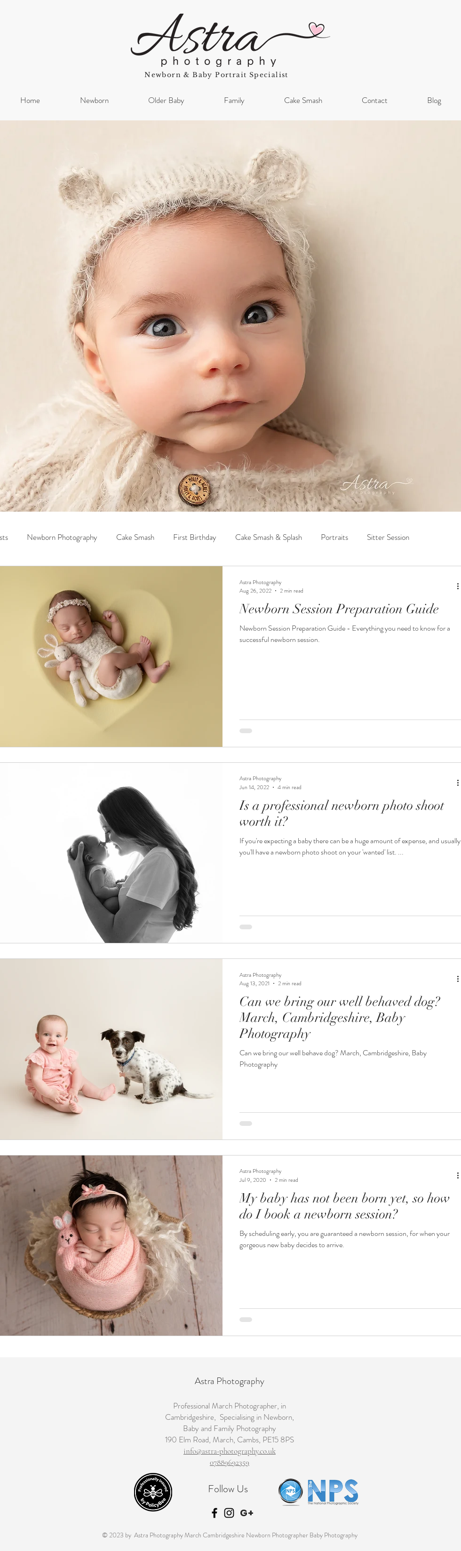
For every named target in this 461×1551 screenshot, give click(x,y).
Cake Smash (135, 537)
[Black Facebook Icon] (214, 1512)
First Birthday (194, 537)
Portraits (334, 537)
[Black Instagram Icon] (229, 1512)
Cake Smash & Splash (268, 537)
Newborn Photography (62, 537)
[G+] (247, 1512)
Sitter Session (388, 537)
